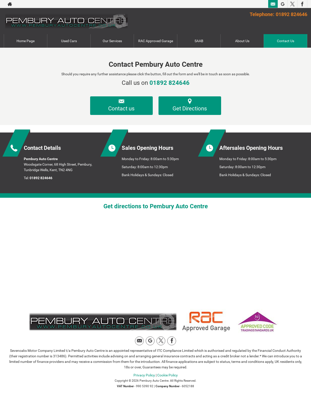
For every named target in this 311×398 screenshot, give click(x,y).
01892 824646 (169, 82)
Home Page (26, 41)
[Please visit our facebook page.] (302, 4)
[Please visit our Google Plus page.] (282, 4)
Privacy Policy (144, 375)
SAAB (199, 41)
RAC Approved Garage (155, 41)
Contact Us (285, 41)
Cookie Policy (167, 375)
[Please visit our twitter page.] (292, 4)
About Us (242, 41)
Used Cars (69, 41)
